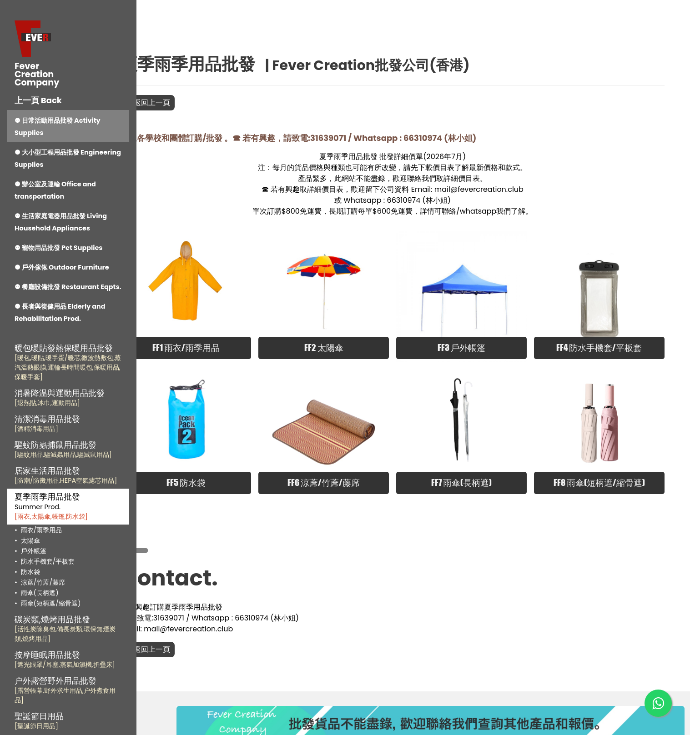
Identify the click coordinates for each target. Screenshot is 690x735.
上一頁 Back (38, 100)
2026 (456, 156)
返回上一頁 (189, 102)
